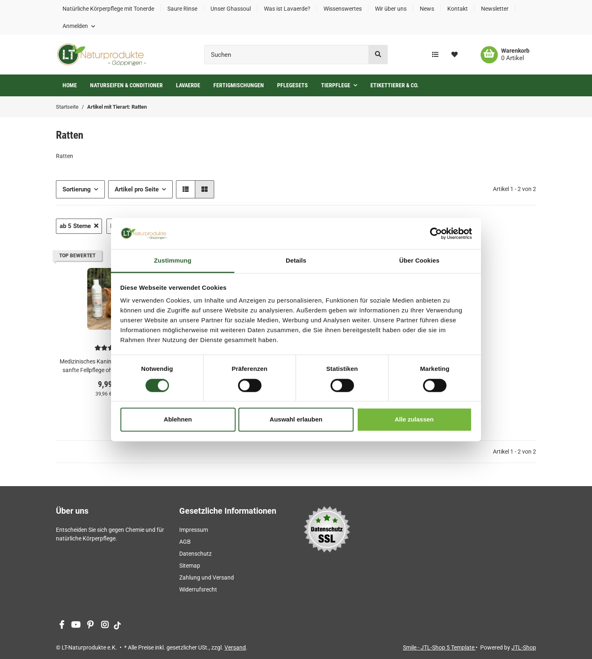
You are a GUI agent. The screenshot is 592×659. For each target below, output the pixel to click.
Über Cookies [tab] (419, 260)
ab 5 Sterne (79, 226)
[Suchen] (286, 54)
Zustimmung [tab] (173, 260)
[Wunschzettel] (454, 54)
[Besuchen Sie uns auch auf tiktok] (117, 625)
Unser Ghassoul (230, 8)
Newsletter (495, 8)
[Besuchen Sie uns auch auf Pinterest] (90, 625)
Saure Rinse (182, 8)
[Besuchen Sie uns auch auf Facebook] (61, 625)
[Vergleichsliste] (435, 54)
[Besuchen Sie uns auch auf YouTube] (75, 625)
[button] (79, 26)
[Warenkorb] (505, 54)
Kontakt (457, 8)
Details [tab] (296, 260)
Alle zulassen (414, 419)
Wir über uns (391, 8)
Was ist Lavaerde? (287, 8)
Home (69, 85)
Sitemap (189, 565)
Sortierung (76, 189)
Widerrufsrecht (198, 589)
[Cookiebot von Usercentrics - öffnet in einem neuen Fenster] (436, 233)
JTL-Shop (523, 647)
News (427, 8)
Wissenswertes (343, 8)
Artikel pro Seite (137, 189)
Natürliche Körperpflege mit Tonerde (108, 8)
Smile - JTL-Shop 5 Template (439, 647)
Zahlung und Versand (206, 577)
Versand (235, 647)
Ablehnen (178, 419)
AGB (185, 541)
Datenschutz (195, 553)
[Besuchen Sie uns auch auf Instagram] (104, 625)
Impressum (193, 529)
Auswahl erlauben (296, 419)
